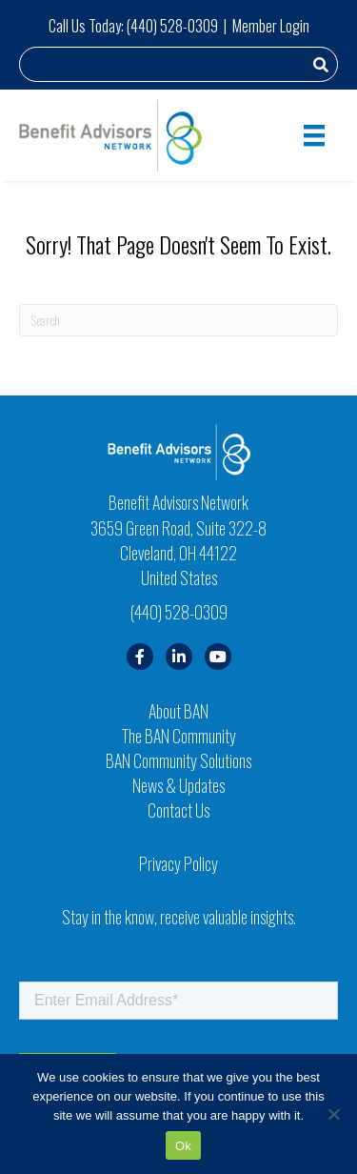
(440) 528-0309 (172, 25)
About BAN (178, 710)
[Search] (178, 320)
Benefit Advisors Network (178, 502)
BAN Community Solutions (178, 760)
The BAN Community (179, 735)
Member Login (270, 25)
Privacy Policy (178, 863)
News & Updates (178, 785)
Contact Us (178, 810)
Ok (183, 1146)
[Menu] (314, 135)
